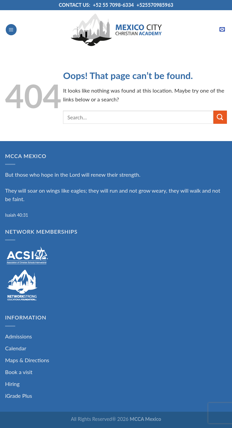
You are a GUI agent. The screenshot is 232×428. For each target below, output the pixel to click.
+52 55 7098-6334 (113, 5)
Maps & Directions (27, 360)
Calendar (15, 348)
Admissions (18, 336)
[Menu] (11, 29)
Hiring (12, 384)
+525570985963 (154, 5)
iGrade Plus (18, 395)
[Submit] (220, 117)
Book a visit (19, 372)
